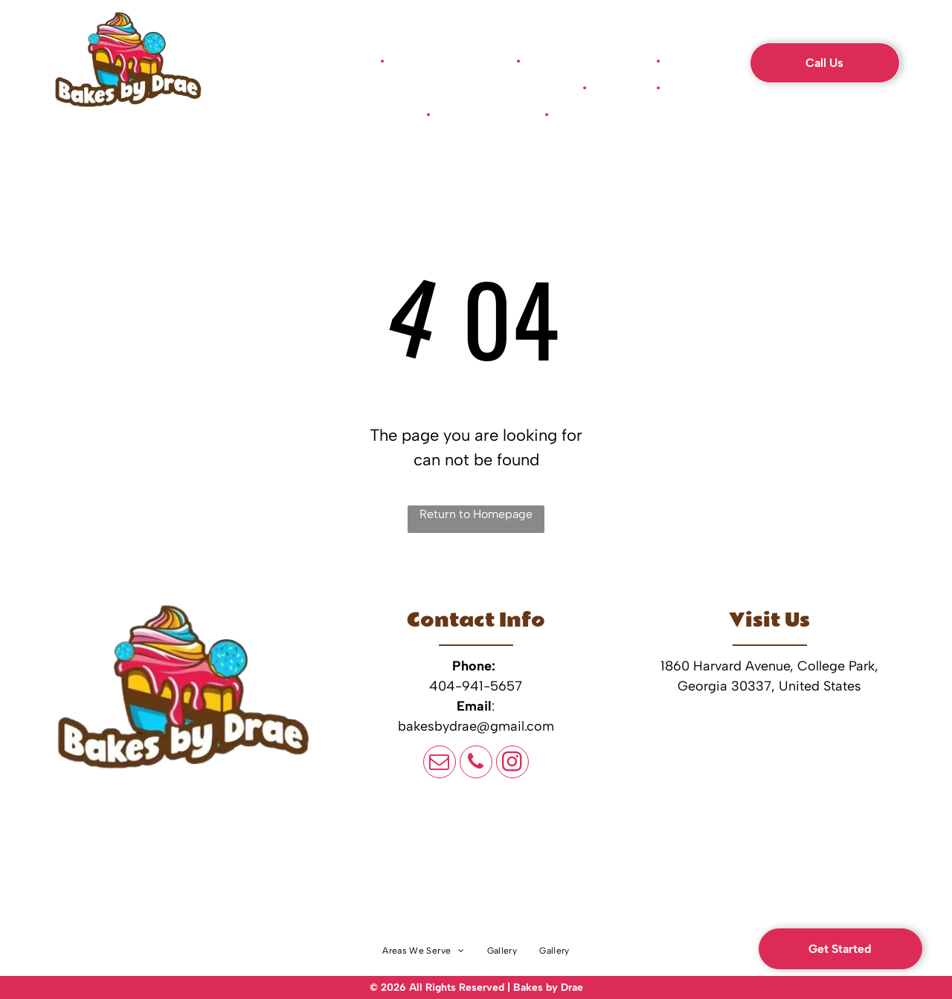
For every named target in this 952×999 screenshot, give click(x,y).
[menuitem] (338, 61)
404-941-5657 (475, 686)
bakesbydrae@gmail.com (476, 726)
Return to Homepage (476, 514)
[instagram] (512, 764)
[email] (439, 764)
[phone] (476, 764)
